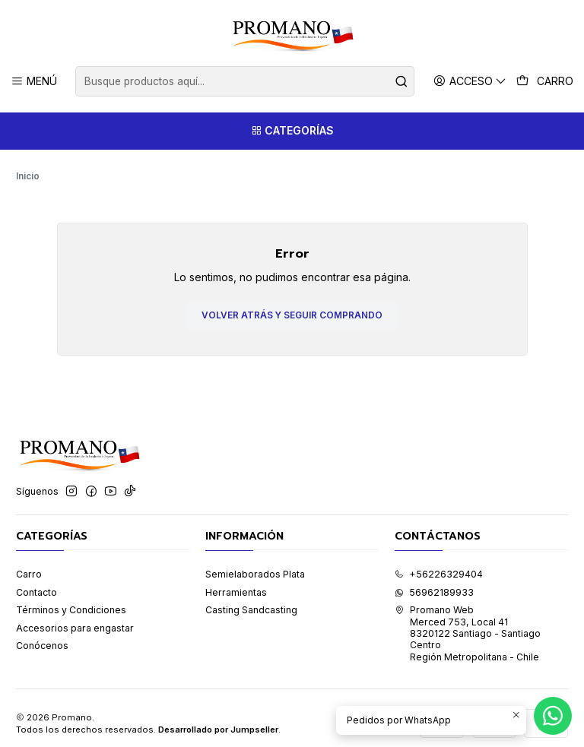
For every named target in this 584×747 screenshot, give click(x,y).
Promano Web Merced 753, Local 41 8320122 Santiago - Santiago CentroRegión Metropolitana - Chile (468, 622)
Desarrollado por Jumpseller (218, 719)
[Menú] (34, 81)
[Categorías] (292, 131)
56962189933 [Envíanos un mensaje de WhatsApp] (434, 581)
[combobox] (244, 81)
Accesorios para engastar (75, 616)
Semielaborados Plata (255, 563)
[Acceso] (470, 81)
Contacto (36, 581)
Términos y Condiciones (71, 599)
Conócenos (42, 635)
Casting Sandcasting (251, 599)
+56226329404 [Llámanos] (439, 563)
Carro (29, 563)
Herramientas (236, 581)
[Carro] (545, 81)
